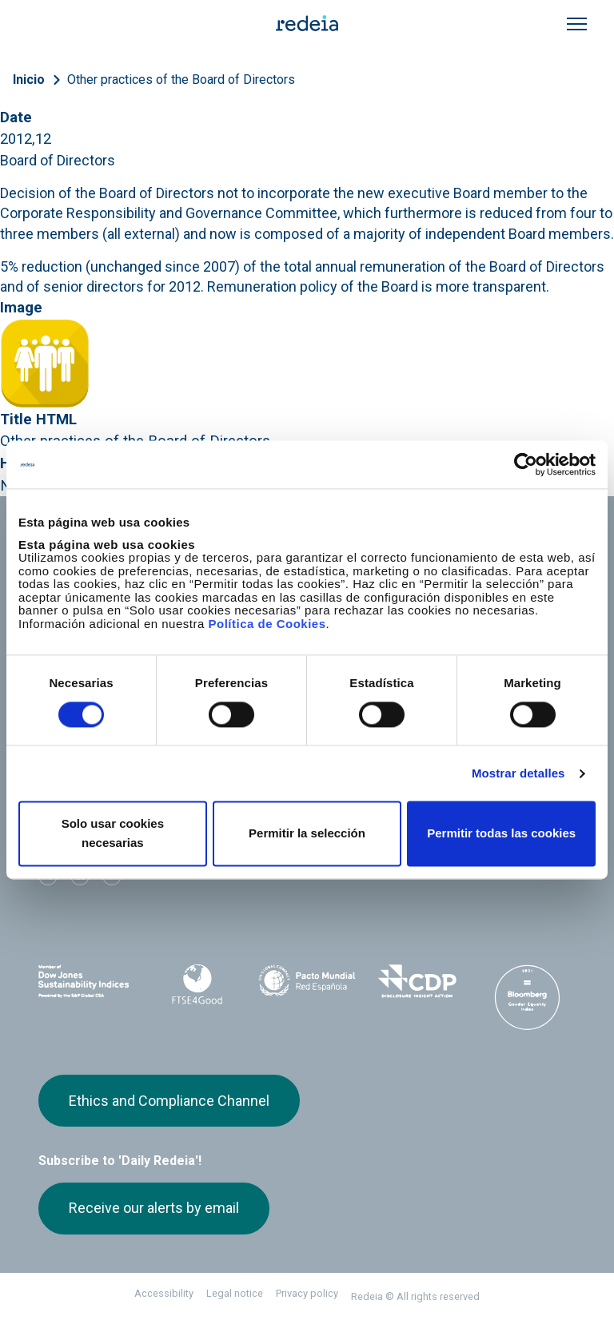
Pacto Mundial (307, 982)
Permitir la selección (307, 834)
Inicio (29, 79)
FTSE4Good (197, 984)
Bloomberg (527, 997)
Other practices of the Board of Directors (181, 79)
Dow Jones (87, 981)
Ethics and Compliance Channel (169, 1100)
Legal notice (234, 1293)
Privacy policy (307, 1293)
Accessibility (163, 1293)
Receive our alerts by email (154, 1207)
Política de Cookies (266, 623)
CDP (417, 981)
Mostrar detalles (518, 773)
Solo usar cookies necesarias (113, 833)
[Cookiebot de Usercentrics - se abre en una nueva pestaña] (526, 464)
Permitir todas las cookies (501, 834)
